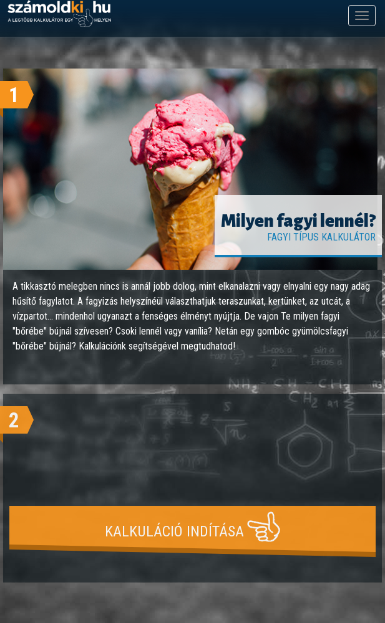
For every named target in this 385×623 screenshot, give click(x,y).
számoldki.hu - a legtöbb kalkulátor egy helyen (59, 14)
